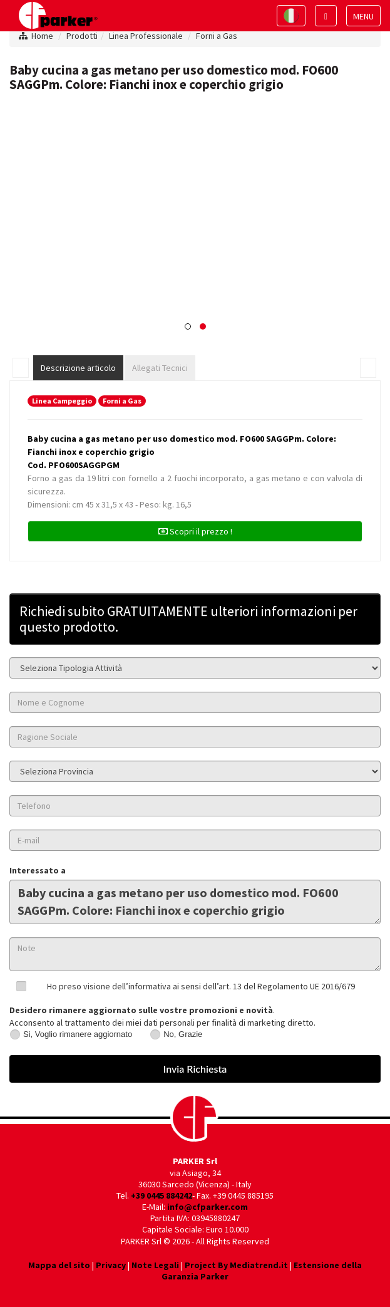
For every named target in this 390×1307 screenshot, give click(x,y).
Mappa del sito (59, 1265)
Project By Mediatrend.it (236, 1265)
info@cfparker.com (207, 1206)
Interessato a (37, 870)
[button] (187, 326)
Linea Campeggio (62, 400)
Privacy (111, 1265)
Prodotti (82, 35)
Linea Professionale (146, 35)
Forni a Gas (216, 35)
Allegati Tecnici (160, 367)
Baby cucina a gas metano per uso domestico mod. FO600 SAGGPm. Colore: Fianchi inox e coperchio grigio (195, 902)
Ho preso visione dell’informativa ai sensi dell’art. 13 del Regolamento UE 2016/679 (201, 986)
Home (42, 35)
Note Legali (155, 1265)
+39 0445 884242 (161, 1195)
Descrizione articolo (78, 367)
